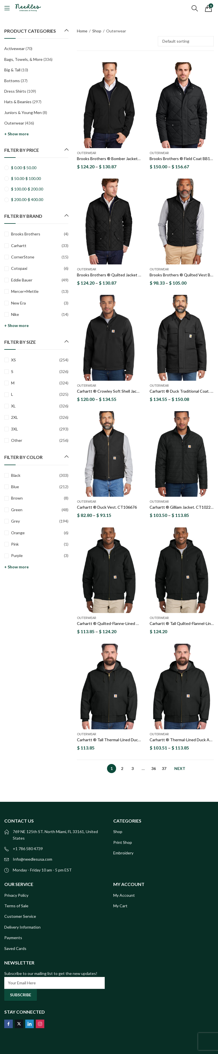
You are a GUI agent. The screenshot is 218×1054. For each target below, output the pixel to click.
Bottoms (12, 80)
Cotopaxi (19, 268)
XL (13, 405)
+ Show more (16, 133)
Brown (17, 498)
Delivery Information (22, 927)
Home (82, 30)
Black (15, 475)
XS (13, 359)
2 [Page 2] (122, 768)
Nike (15, 314)
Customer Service (20, 916)
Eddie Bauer (21, 280)
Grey (15, 521)
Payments (13, 937)
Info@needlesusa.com (32, 859)
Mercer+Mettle (25, 291)
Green (16, 509)
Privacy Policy (16, 895)
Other (16, 440)
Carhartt (18, 245)
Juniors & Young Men (23, 112)
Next (179, 768)
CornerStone (22, 256)
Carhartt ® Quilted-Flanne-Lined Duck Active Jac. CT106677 (131, 623)
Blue (15, 486)
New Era (18, 303)
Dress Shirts (15, 91)
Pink (15, 544)
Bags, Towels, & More (23, 59)
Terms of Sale (16, 905)
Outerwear (86, 153)
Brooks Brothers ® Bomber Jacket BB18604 (116, 158)
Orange (18, 532)
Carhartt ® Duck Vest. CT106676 (107, 507)
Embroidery (123, 852)
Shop (96, 30)
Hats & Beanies (18, 101)
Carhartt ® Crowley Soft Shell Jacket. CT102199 (120, 391)
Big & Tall (12, 69)
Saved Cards (15, 948)
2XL (14, 417)
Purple (17, 555)
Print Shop (122, 842)
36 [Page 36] (153, 768)
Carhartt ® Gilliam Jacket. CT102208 (182, 507)
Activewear (14, 48)
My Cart (120, 905)
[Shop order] (186, 41)
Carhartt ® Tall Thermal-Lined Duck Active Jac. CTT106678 (130, 740)
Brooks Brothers (25, 233)
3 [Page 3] (132, 768)
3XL (14, 428)
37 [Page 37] (164, 768)
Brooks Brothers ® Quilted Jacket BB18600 (116, 274)
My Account (124, 895)
